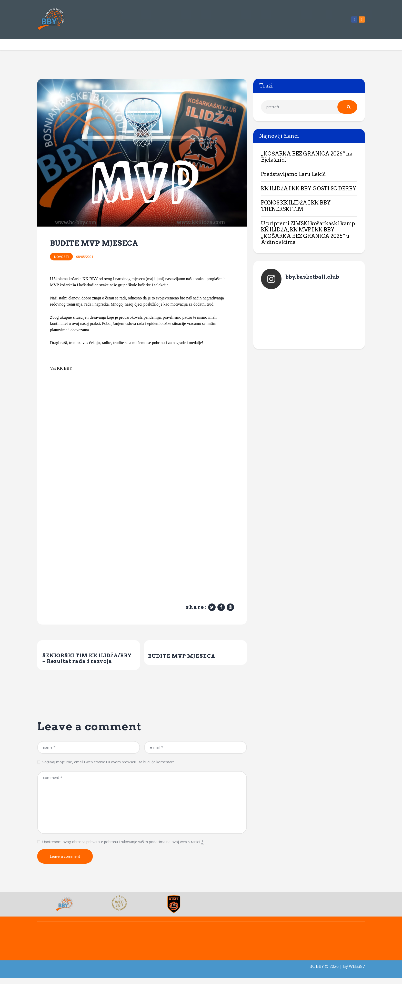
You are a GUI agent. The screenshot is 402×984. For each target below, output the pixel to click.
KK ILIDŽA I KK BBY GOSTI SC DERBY (308, 189)
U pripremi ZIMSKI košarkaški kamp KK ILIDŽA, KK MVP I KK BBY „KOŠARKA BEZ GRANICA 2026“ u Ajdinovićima (308, 233)
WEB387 (357, 972)
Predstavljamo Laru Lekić (293, 174)
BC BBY (316, 972)
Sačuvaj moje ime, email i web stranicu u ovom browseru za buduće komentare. (108, 768)
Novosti (61, 256)
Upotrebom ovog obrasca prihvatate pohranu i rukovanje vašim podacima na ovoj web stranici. (123, 848)
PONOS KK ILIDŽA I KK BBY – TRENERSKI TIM (297, 206)
